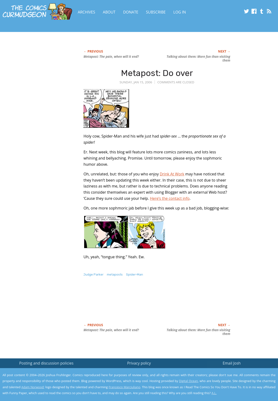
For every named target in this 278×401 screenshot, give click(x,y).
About (109, 12)
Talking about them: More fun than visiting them (198, 58)
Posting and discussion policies (46, 363)
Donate (130, 12)
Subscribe (156, 12)
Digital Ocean (188, 381)
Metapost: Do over (157, 73)
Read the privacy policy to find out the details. (235, 371)
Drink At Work (172, 174)
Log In (179, 12)
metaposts (115, 274)
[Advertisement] (169, 305)
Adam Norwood (32, 387)
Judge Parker (93, 274)
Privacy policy (139, 363)
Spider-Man (134, 274)
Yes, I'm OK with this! (238, 383)
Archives (86, 12)
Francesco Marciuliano (124, 387)
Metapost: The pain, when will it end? (111, 56)
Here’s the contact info (170, 198)
